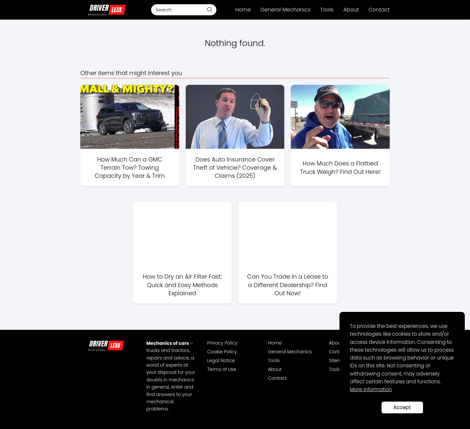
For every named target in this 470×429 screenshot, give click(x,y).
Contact (379, 9)
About (351, 9)
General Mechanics (285, 9)
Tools (327, 9)
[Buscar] (209, 9)
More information (371, 389)
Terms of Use (221, 369)
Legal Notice (221, 360)
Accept (402, 407)
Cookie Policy (222, 351)
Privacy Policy (222, 343)
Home (243, 9)
